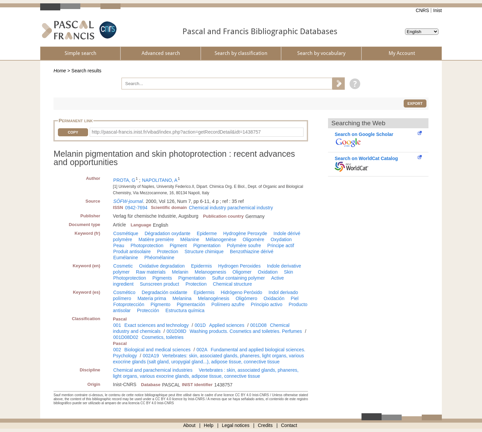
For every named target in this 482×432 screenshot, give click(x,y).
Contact (289, 425)
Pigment (178, 245)
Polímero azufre (228, 304)
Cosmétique (125, 233)
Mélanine (189, 239)
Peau (118, 245)
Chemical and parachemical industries (152, 370)
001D (200, 325)
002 (117, 349)
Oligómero (246, 298)
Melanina (181, 298)
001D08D (176, 331)
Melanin (180, 272)
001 (117, 325)
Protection (167, 251)
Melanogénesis (213, 298)
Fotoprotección (128, 304)
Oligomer (242, 272)
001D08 (258, 325)
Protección (148, 310)
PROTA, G (124, 180)
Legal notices (236, 425)
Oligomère (253, 239)
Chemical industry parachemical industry (231, 207)
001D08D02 (125, 337)
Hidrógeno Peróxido (241, 292)
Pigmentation (207, 245)
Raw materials (151, 272)
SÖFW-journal (128, 201)
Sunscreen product (159, 284)
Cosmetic (123, 266)
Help (209, 425)
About (189, 425)
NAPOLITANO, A (159, 180)
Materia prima (152, 298)
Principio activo (266, 304)
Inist (437, 10)
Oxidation (267, 272)
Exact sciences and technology (157, 325)
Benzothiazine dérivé (251, 251)
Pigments (162, 278)
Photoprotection (147, 245)
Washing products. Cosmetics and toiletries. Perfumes (245, 331)
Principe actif (280, 245)
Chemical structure (232, 284)
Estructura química (185, 310)
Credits (265, 425)
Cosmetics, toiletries (162, 337)
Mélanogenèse (221, 239)
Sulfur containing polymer (238, 278)
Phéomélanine (159, 257)
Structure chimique (204, 251)
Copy (73, 132)
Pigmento (160, 304)
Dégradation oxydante (167, 233)
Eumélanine (125, 257)
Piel (295, 298)
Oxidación (273, 298)
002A (202, 349)
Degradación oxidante (164, 292)
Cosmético (124, 292)
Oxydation (281, 239)
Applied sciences (226, 325)
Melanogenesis (210, 272)
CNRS (422, 10)
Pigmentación (191, 304)
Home (60, 70)
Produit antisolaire (132, 251)
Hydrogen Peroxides (239, 266)
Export (414, 103)
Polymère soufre (244, 245)
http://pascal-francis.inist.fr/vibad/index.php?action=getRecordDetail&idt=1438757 (176, 132)
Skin (288, 272)
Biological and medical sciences (158, 349)
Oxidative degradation (162, 266)
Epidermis (201, 266)
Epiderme (207, 233)
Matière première (156, 239)
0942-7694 (136, 207)
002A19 (151, 355)
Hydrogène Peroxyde (245, 233)
